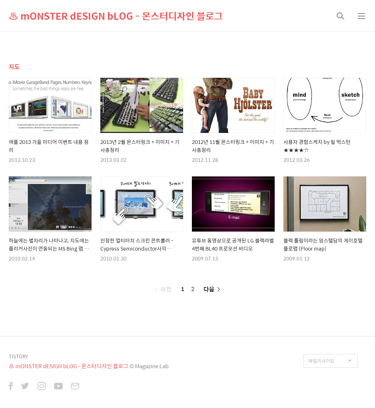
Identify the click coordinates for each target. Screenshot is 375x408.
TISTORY (18, 356)
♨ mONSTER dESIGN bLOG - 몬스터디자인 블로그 (116, 15)
